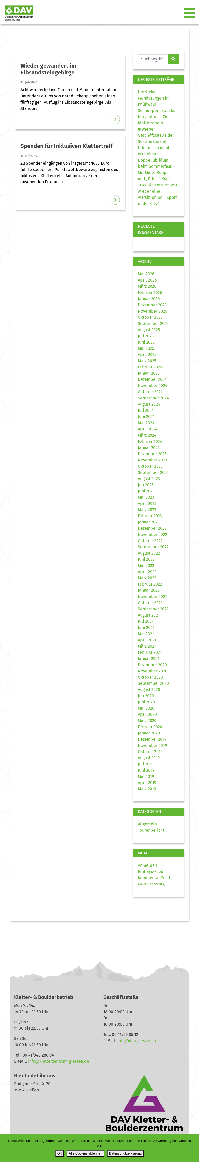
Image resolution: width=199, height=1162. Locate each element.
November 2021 (152, 596)
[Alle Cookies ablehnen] (192, 1148)
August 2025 (149, 329)
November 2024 (152, 385)
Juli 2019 (145, 764)
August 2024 (149, 404)
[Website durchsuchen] (153, 59)
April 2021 (147, 639)
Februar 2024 (150, 441)
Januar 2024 (149, 447)
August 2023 (149, 478)
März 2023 (147, 509)
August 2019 (149, 757)
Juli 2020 (146, 695)
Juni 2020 (146, 702)
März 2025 (147, 360)
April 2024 (147, 429)
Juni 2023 (146, 491)
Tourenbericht (151, 830)
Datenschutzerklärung (125, 1153)
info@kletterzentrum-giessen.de (58, 1061)
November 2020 (152, 671)
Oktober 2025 (150, 317)
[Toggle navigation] (190, 13)
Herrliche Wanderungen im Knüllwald (154, 98)
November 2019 (152, 745)
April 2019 (147, 782)
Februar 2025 (150, 366)
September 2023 (153, 472)
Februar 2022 (150, 584)
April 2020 (147, 714)
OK (59, 1153)
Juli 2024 (146, 410)
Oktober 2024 (150, 391)
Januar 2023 (149, 522)
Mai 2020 (146, 708)
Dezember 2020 (152, 664)
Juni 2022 (146, 559)
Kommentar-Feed (154, 877)
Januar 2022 (149, 590)
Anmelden (147, 865)
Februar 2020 (150, 726)
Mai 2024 (146, 422)
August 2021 (149, 615)
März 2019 (147, 788)
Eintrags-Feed (151, 871)
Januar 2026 (149, 298)
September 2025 (153, 323)
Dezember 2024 (152, 379)
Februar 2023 (150, 515)
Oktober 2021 (150, 602)
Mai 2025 (146, 348)
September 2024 (153, 398)
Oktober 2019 (150, 751)
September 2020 (153, 683)
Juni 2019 (146, 770)
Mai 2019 (146, 776)
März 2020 (147, 720)
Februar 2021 (150, 652)
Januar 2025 (149, 373)
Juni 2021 (146, 627)
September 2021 (153, 608)
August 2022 (149, 553)
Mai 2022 (146, 565)
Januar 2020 (149, 733)
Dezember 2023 (152, 453)
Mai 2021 (146, 633)
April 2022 (147, 571)
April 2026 (147, 280)
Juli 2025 (146, 335)
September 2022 (153, 546)
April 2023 (147, 503)
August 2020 (149, 689)
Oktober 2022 (150, 540)
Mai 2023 (146, 497)
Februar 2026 (150, 292)
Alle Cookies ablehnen (85, 1153)
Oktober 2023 (150, 466)
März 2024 (147, 435)
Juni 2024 (146, 416)
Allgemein (147, 824)
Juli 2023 (146, 484)
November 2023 (152, 460)
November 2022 (152, 534)
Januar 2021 (148, 658)
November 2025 (152, 311)
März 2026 (147, 286)
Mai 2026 (146, 273)
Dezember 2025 (152, 304)
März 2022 (147, 577)
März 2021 (147, 646)
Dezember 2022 (152, 528)
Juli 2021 (145, 621)
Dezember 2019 (152, 739)
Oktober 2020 (150, 677)
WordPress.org (151, 884)
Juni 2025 (146, 342)
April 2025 (147, 354)
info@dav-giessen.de (137, 1040)
